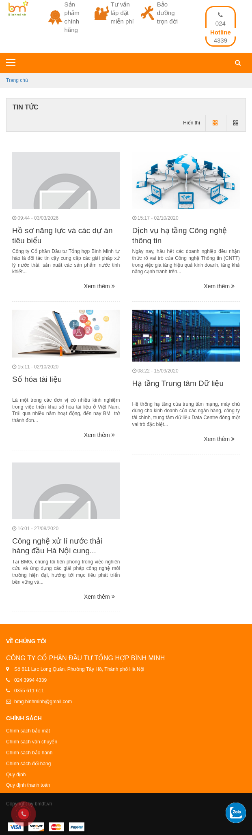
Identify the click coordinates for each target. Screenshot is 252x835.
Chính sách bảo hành (29, 753)
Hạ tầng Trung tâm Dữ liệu (178, 383)
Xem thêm (99, 286)
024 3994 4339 (30, 680)
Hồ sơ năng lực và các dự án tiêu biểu (62, 235)
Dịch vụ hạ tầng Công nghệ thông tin (179, 235)
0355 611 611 (29, 691)
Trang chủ (17, 80)
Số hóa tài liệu (37, 379)
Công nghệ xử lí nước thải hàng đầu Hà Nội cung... (57, 546)
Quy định (16, 774)
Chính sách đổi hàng (28, 763)
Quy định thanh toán (28, 785)
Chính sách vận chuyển (31, 742)
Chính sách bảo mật (28, 731)
